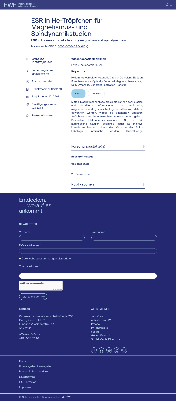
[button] (108, 146)
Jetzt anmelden (31, 296)
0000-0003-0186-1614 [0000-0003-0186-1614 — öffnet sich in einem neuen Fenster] (71, 46)
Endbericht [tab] (96, 93)
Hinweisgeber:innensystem (36, 366)
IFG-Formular (27, 381)
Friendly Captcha (57, 289)
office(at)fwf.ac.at (30, 334)
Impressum (26, 387)
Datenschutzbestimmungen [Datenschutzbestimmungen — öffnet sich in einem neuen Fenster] (39, 258)
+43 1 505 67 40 (29, 338)
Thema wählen (29, 266)
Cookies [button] (24, 361)
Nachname (98, 231)
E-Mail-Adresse (30, 245)
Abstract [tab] (78, 93)
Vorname (25, 231)
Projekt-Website (41, 115)
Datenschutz (27, 376)
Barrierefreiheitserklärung (35, 371)
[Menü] (171, 5)
